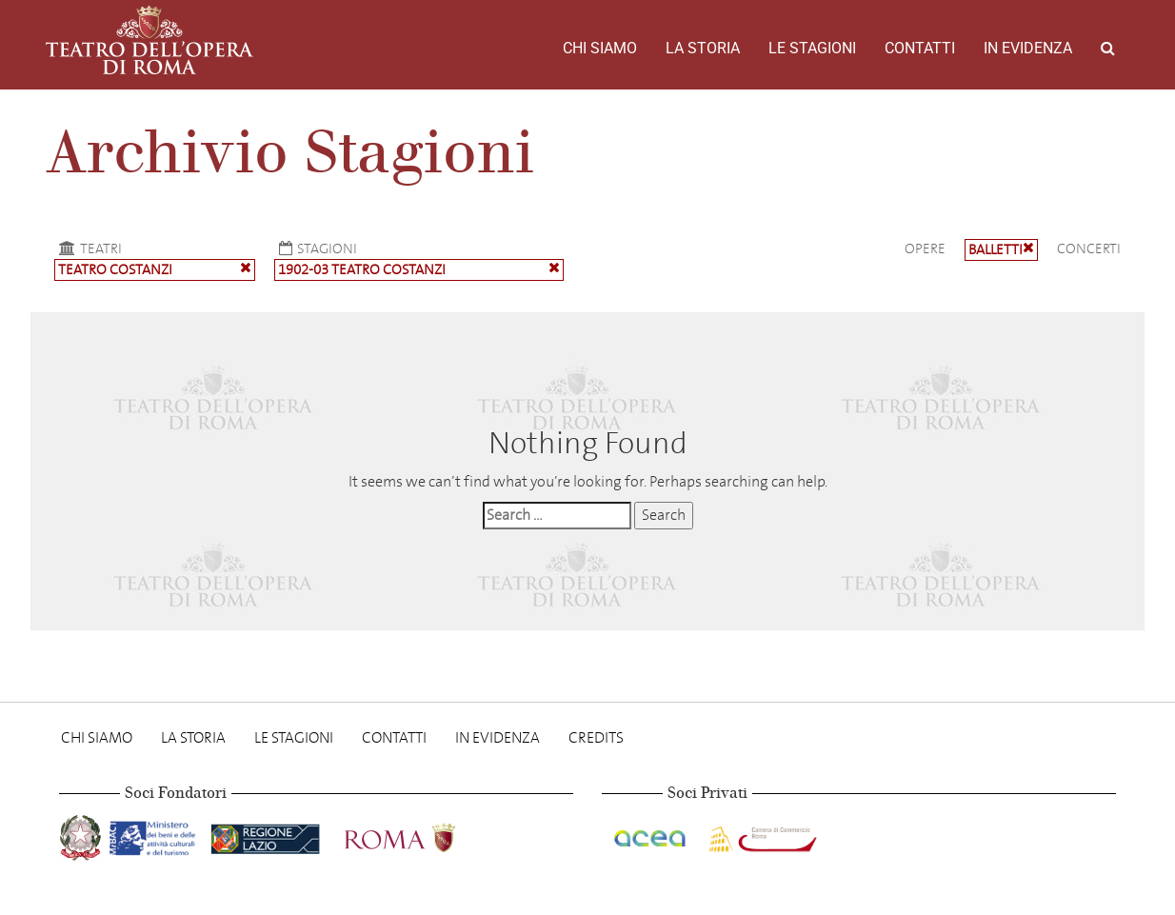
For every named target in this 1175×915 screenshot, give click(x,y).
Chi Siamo (600, 48)
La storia (703, 48)
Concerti (1089, 248)
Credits (596, 737)
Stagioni (315, 248)
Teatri (88, 248)
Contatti (920, 48)
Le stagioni (812, 48)
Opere (925, 248)
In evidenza (1028, 48)
